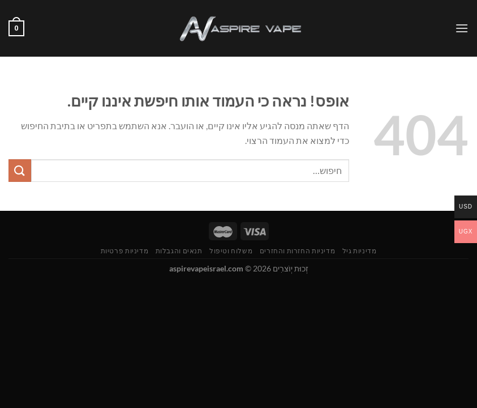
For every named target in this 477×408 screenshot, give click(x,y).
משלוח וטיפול (230, 250)
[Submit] (19, 170)
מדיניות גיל (359, 250)
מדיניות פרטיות (125, 250)
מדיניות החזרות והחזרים (297, 250)
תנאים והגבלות (179, 250)
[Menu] (462, 28)
